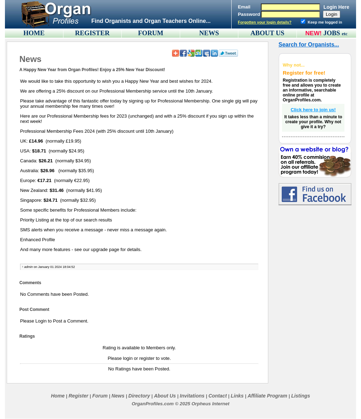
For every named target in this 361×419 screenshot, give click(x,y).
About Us (165, 396)
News (117, 396)
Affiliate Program (267, 396)
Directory (139, 396)
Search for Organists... (309, 45)
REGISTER (92, 33)
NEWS (209, 33)
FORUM (151, 33)
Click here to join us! (313, 109)
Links (237, 396)
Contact (217, 396)
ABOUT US (267, 33)
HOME (33, 33)
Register (78, 396)
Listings (300, 396)
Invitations (192, 396)
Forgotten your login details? (265, 22)
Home (58, 396)
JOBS (335, 33)
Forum (100, 396)
